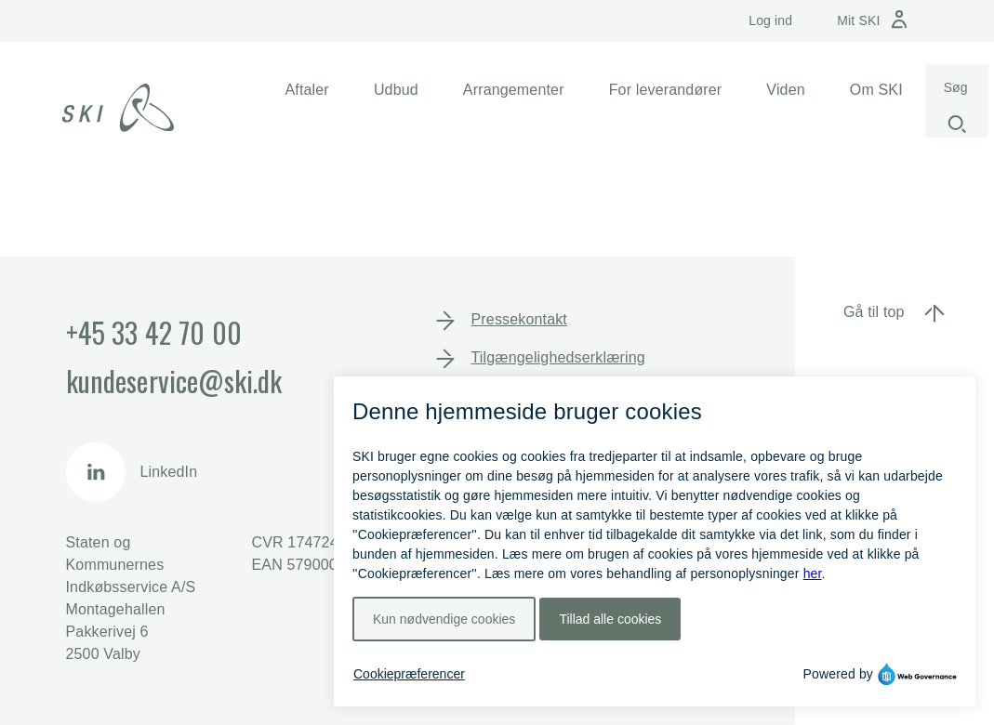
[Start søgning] (956, 125)
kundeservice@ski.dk (174, 381)
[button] (307, 90)
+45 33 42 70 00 (154, 332)
